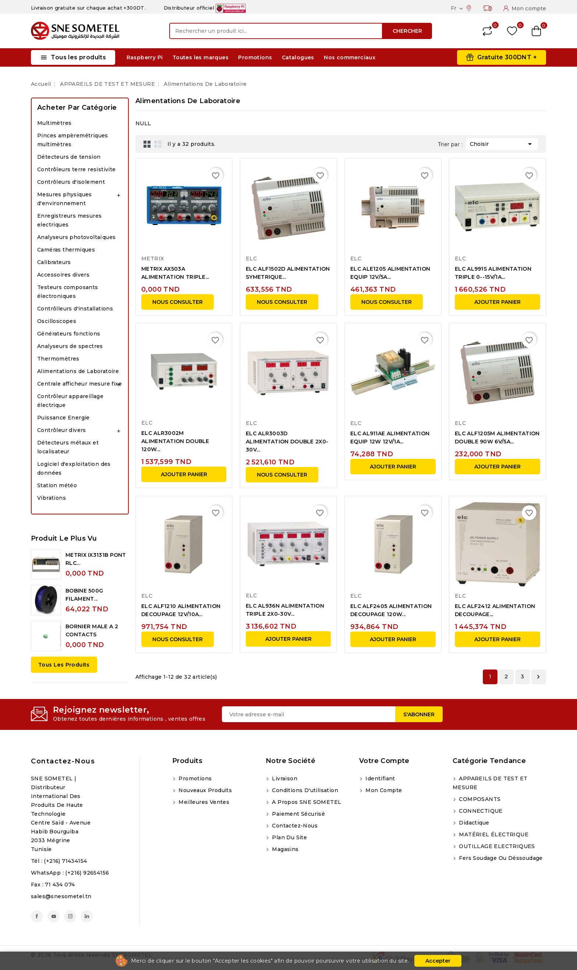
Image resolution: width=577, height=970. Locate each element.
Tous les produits (64, 664)
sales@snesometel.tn (61, 896)
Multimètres (54, 123)
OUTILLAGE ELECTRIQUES (496, 846)
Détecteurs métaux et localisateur (68, 447)
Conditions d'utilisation (304, 790)
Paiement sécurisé (297, 814)
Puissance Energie (63, 417)
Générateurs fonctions (68, 333)
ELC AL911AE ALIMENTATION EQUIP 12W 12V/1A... (389, 437)
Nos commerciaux (349, 57)
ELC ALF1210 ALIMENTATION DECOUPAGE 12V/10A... (180, 610)
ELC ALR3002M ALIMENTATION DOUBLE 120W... (175, 441)
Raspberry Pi (145, 57)
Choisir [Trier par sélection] (502, 143)
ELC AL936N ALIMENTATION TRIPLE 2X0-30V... (285, 609)
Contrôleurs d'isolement (71, 182)
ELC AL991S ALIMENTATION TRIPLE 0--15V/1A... (493, 273)
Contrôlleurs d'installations (75, 308)
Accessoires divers (63, 274)
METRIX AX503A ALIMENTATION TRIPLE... (175, 273)
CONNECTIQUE (480, 811)
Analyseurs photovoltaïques (76, 237)
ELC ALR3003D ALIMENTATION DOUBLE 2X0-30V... (287, 441)
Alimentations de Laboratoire (78, 371)
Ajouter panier (497, 302)
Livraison (283, 778)
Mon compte (383, 790)
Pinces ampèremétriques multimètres (72, 140)
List (158, 144)
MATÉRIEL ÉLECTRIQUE (492, 834)
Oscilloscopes (56, 321)
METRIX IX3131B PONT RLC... (96, 559)
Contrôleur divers (61, 430)
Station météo (57, 485)
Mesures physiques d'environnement (64, 199)
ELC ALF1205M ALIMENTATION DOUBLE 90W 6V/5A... (497, 437)
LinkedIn (87, 916)
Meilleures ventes (203, 802)
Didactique (473, 822)
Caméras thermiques (66, 249)
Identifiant (379, 778)
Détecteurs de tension (68, 157)
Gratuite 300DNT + (507, 57)
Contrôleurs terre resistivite (76, 169)
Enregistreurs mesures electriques (69, 220)
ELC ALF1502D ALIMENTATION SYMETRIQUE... (288, 273)
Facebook (37, 916)
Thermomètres (58, 358)
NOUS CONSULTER (177, 302)
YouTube (53, 916)
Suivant (538, 677)
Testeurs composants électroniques (67, 291)
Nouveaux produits (204, 790)
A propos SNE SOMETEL (305, 802)
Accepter (437, 960)
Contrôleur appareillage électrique (70, 400)
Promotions (255, 57)
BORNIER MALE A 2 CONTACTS (92, 630)
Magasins (284, 849)
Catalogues (298, 57)
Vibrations (51, 498)
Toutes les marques (201, 57)
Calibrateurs (54, 262)
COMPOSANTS (478, 799)
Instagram (70, 916)
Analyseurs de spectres (70, 346)
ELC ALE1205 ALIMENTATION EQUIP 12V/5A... (390, 273)
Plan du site (288, 837)
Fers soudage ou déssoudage (500, 858)
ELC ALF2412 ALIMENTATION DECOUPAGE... (495, 610)
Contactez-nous (63, 761)
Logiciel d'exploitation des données (74, 468)
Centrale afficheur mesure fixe (79, 383)
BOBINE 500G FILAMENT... (84, 594)
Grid (147, 144)
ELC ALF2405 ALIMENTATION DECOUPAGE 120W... (391, 610)
